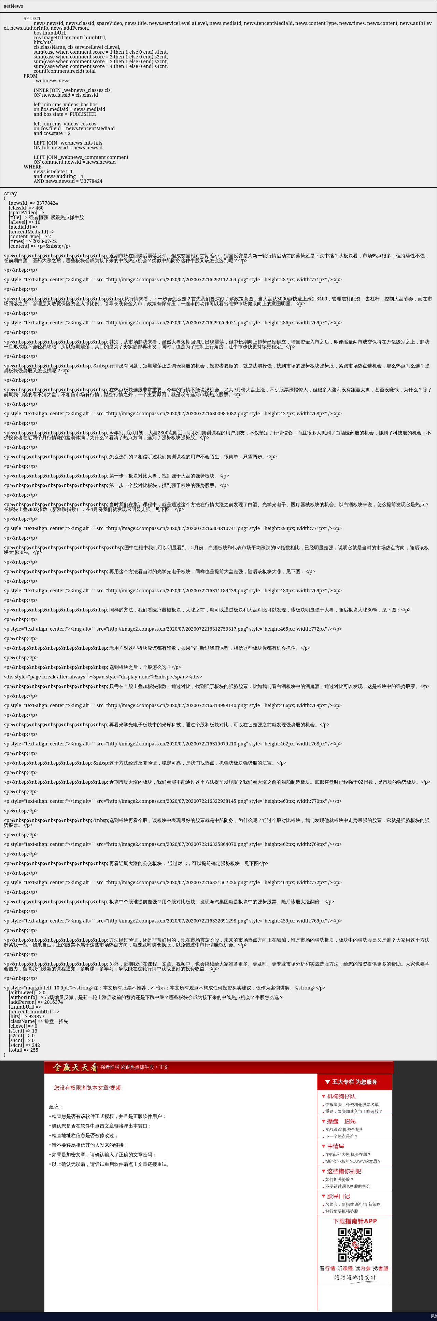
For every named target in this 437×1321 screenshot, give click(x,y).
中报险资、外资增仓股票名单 (352, 1104)
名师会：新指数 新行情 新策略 (353, 1204)
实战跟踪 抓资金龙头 (344, 1129)
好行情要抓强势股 (341, 1211)
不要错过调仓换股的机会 (347, 1186)
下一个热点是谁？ (341, 1136)
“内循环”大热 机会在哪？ (348, 1154)
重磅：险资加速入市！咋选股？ (354, 1111)
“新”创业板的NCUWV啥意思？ (353, 1161)
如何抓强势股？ (339, 1179)
